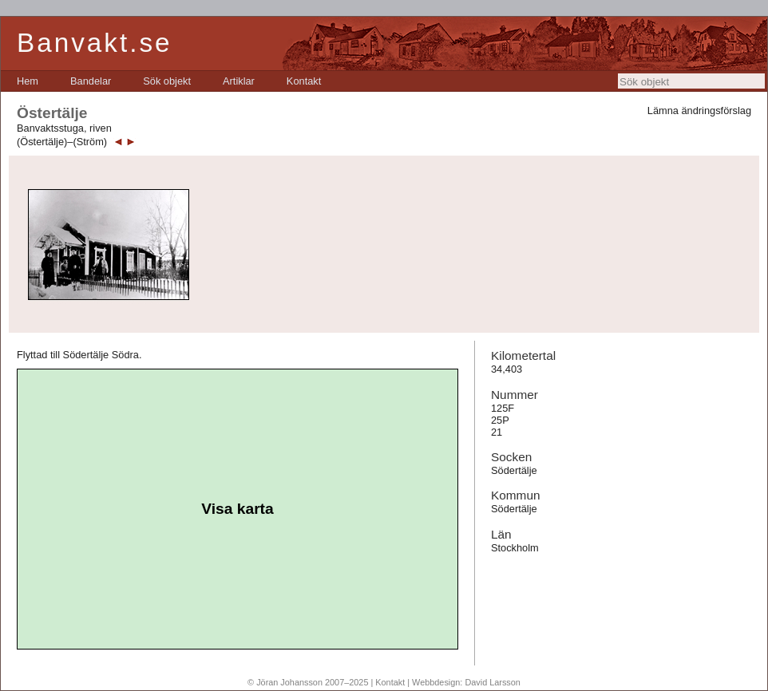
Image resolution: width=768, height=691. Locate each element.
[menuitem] (27, 81)
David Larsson (493, 682)
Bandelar (90, 81)
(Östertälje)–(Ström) (62, 142)
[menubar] (169, 81)
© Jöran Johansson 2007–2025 (307, 682)
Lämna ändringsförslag (699, 110)
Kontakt (304, 81)
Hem (27, 81)
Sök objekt (167, 81)
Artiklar (239, 81)
